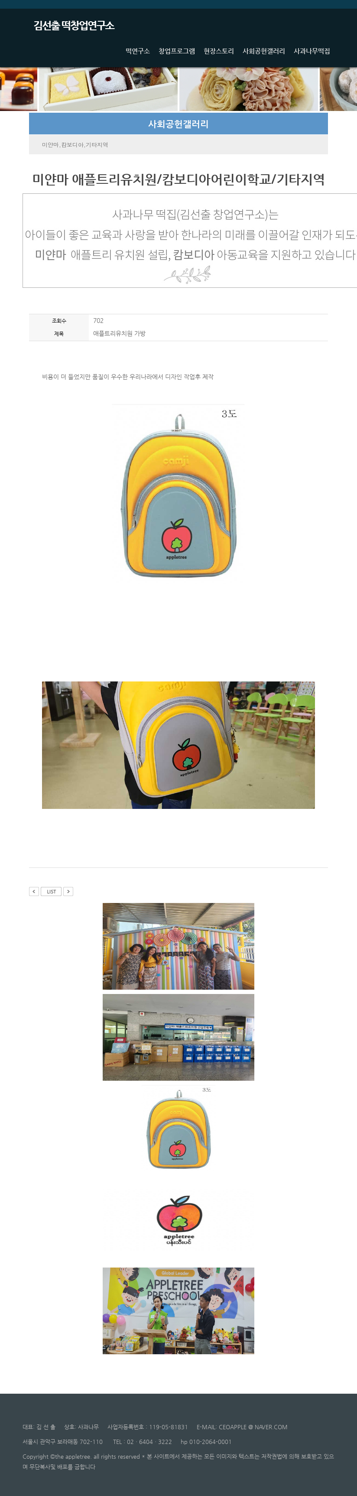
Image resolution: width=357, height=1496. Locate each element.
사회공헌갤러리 (264, 50)
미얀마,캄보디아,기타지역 (75, 144)
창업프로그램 (177, 50)
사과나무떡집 (312, 50)
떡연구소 (138, 50)
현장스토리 (219, 50)
